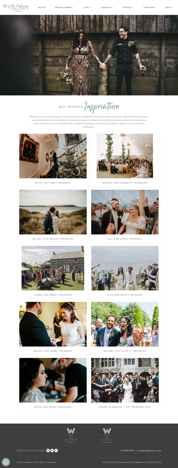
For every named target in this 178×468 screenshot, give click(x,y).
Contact (168, 7)
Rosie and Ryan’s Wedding (53, 407)
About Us (42, 7)
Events (87, 7)
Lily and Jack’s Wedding (125, 239)
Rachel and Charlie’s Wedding (125, 182)
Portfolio (128, 7)
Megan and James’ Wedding (53, 351)
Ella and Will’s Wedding (125, 295)
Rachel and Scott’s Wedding (125, 351)
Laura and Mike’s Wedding (53, 295)
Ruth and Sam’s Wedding (53, 182)
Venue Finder (149, 7)
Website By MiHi (155, 462)
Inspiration (107, 7)
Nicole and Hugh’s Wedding (53, 239)
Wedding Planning (64, 7)
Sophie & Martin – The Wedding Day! (125, 407)
